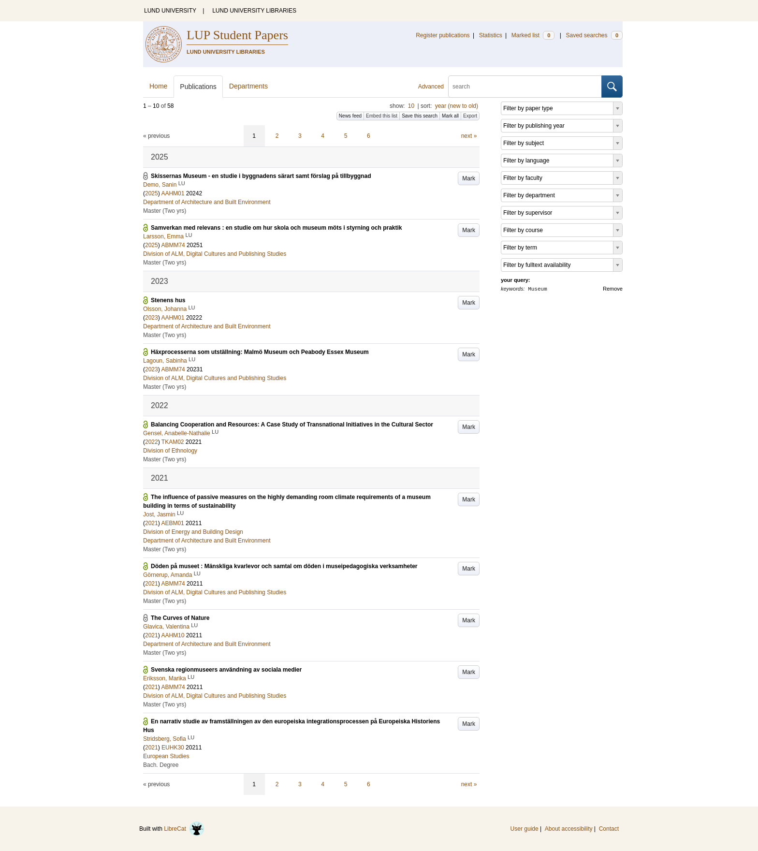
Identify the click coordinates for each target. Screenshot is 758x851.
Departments (248, 86)
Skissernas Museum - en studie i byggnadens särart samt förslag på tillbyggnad (261, 176)
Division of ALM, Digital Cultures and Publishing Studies (214, 253)
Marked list (532, 35)
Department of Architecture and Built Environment (206, 202)
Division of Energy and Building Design (193, 531)
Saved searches (594, 35)
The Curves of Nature (180, 618)
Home (158, 86)
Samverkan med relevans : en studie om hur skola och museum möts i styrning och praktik (276, 227)
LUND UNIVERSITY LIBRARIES (254, 10)
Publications (198, 86)
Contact (609, 828)
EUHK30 (172, 747)
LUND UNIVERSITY (170, 10)
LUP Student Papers (237, 35)
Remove (613, 289)
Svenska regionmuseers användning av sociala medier (226, 669)
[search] (525, 86)
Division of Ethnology (170, 450)
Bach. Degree (160, 765)
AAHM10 (172, 635)
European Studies (166, 756)
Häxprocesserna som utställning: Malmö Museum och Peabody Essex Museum (260, 352)
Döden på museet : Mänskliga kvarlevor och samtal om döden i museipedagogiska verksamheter (284, 566)
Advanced (431, 86)
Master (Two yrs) (164, 210)
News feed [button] (350, 115)
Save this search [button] (419, 115)
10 (411, 106)
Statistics (490, 35)
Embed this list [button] (381, 115)
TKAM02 (172, 442)
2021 (151, 523)
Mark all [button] (450, 115)
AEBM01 (172, 523)
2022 (151, 442)
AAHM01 (172, 193)
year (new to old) (456, 106)
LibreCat (184, 828)
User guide (524, 828)
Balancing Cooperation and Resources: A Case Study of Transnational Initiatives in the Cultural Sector (292, 424)
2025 (151, 193)
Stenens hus (168, 300)
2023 (151, 317)
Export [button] (470, 115)
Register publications (442, 35)
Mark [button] (468, 178)
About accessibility (569, 828)
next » (469, 135)
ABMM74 (173, 245)
